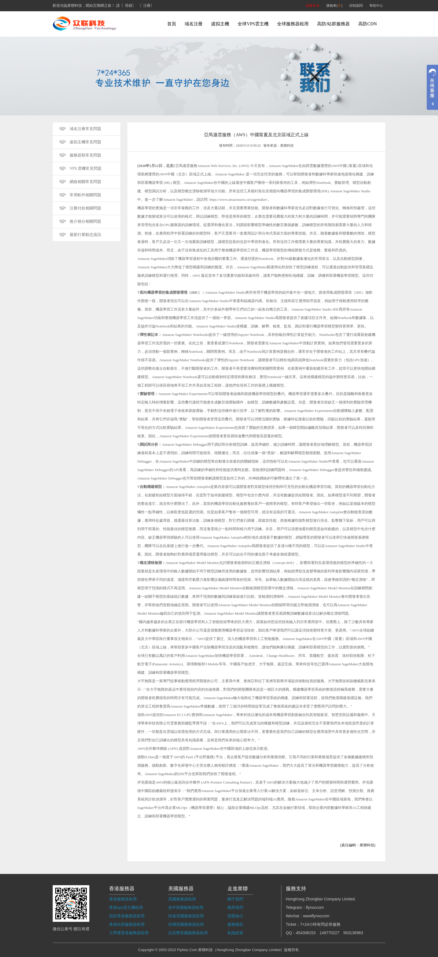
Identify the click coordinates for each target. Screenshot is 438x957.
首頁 (171, 23)
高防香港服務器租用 (127, 916)
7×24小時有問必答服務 (320, 924)
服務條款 (235, 924)
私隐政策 (235, 933)
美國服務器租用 (182, 899)
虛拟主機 (220, 23)
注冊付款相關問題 (85, 208)
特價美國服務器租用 (186, 924)
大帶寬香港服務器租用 (129, 933)
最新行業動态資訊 (85, 235)
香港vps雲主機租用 (126, 907)
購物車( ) (334, 6)
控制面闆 (356, 6)
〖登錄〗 (128, 5)
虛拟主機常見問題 (85, 142)
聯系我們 (235, 907)
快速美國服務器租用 (186, 916)
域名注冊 (194, 23)
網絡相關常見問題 (85, 182)
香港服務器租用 (123, 899)
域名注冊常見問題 (85, 129)
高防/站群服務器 (333, 23)
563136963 (353, 933)
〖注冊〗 (147, 5)
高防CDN (367, 23)
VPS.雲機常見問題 (85, 168)
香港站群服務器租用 (127, 924)
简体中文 (313, 6)
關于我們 (235, 899)
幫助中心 (376, 6)
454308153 (306, 933)
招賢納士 (235, 916)
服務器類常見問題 (85, 155)
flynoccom (315, 907)
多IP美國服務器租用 (185, 907)
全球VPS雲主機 (253, 23)
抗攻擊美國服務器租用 (188, 933)
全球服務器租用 (293, 23)
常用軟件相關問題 (85, 195)
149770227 (329, 933)
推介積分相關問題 (85, 221)
